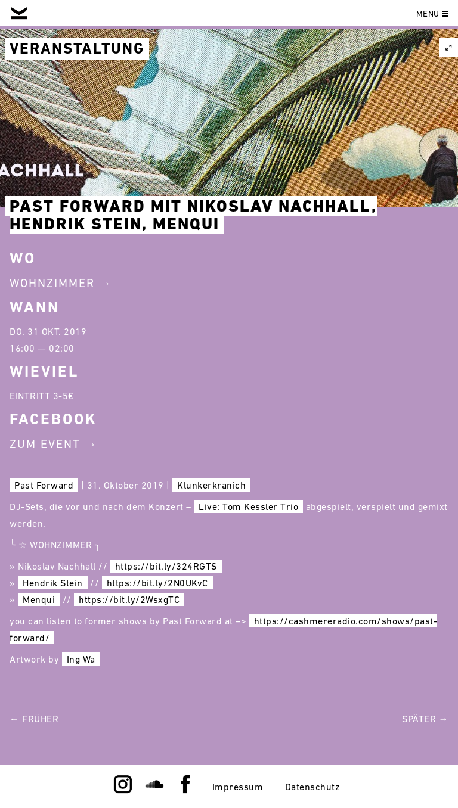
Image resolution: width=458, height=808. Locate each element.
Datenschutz (313, 786)
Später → (425, 718)
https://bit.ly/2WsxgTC (129, 599)
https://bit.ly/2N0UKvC (157, 582)
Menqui (39, 599)
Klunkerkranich (211, 485)
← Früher (34, 718)
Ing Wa (81, 659)
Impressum (238, 786)
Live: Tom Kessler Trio (248, 506)
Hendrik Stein (53, 582)
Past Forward (43, 485)
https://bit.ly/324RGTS (166, 566)
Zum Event (45, 443)
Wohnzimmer (52, 283)
